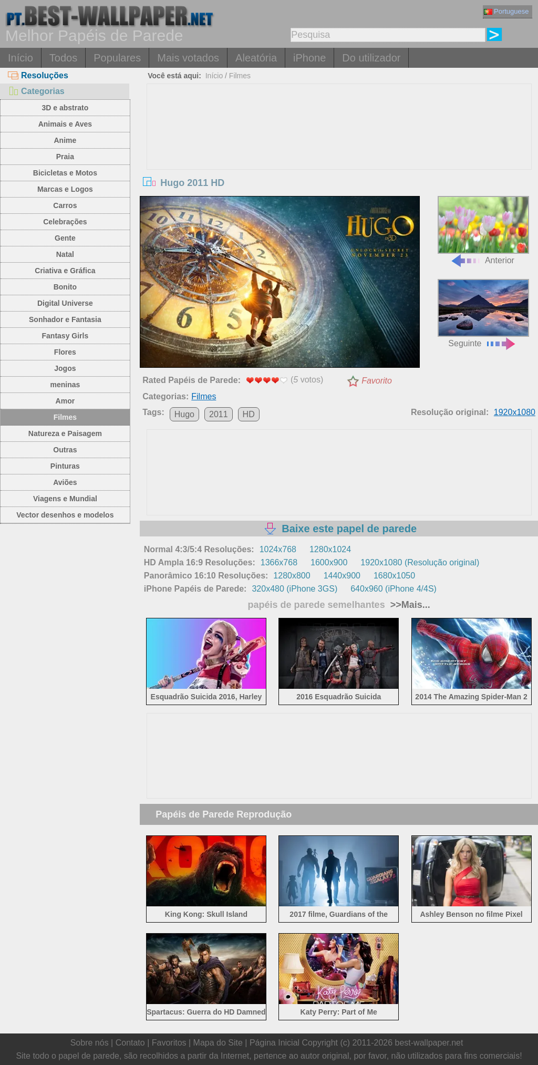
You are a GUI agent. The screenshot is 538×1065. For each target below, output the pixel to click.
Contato (130, 1042)
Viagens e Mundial (65, 498)
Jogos (65, 368)
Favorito (376, 380)
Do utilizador (371, 58)
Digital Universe (65, 303)
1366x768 (279, 562)
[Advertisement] (339, 162)
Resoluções (38, 75)
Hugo (184, 414)
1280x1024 (330, 549)
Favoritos (169, 1042)
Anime (65, 140)
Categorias (36, 91)
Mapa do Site (218, 1042)
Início (20, 58)
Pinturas (65, 466)
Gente (65, 238)
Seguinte (483, 313)
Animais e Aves (65, 124)
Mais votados (188, 58)
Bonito (65, 287)
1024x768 (278, 549)
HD (249, 414)
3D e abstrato (65, 108)
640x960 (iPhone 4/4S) (393, 588)
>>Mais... (409, 604)
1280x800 (291, 575)
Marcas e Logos (65, 189)
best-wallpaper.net (429, 1042)
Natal (65, 254)
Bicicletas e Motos (65, 173)
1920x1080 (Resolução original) (419, 562)
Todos (63, 58)
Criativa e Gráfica (65, 270)
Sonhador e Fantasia (65, 319)
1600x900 (329, 562)
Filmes (65, 417)
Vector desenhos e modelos (64, 515)
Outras (65, 450)
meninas (65, 384)
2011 (218, 414)
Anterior (483, 230)
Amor (65, 401)
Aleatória (256, 58)
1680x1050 (394, 575)
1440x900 (342, 575)
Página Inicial (274, 1042)
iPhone (309, 58)
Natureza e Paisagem (65, 433)
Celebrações (65, 222)
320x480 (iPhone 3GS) (294, 588)
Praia (65, 156)
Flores (65, 352)
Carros (65, 205)
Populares (117, 58)
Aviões (65, 482)
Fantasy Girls (65, 336)
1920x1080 (514, 412)
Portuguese (506, 11)
